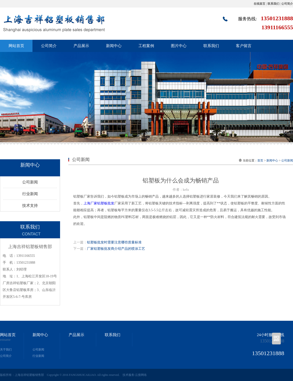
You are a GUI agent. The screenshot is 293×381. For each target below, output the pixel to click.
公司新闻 (30, 182)
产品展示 (81, 46)
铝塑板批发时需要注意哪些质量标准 (114, 242)
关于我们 (6, 349)
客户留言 (243, 46)
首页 (260, 160)
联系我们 (273, 3)
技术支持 (30, 205)
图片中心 (179, 46)
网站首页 (16, 46)
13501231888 (272, 341)
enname (5, 339)
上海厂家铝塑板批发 (99, 203)
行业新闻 (30, 194)
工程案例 (146, 46)
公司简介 (287, 3)
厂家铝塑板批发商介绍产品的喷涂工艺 (116, 249)
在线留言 (259, 3)
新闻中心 (114, 46)
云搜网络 (141, 375)
